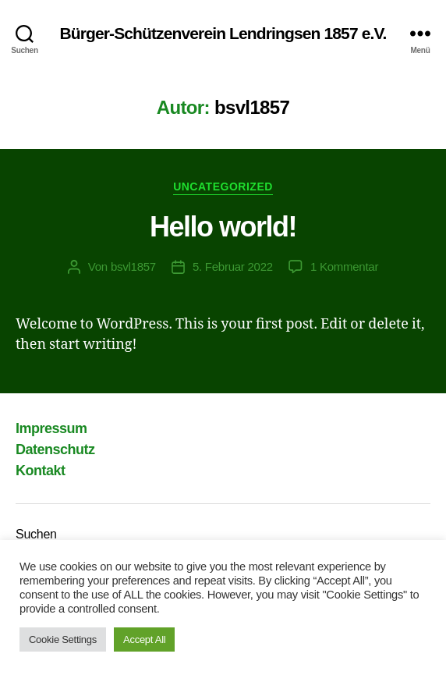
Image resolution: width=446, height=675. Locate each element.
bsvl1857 (133, 266)
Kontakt (40, 470)
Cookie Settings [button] (63, 639)
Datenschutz (55, 449)
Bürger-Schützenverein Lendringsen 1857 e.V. (222, 33)
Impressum (51, 428)
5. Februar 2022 (233, 266)
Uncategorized (223, 186)
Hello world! (223, 227)
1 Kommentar (344, 266)
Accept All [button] (144, 639)
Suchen (36, 534)
